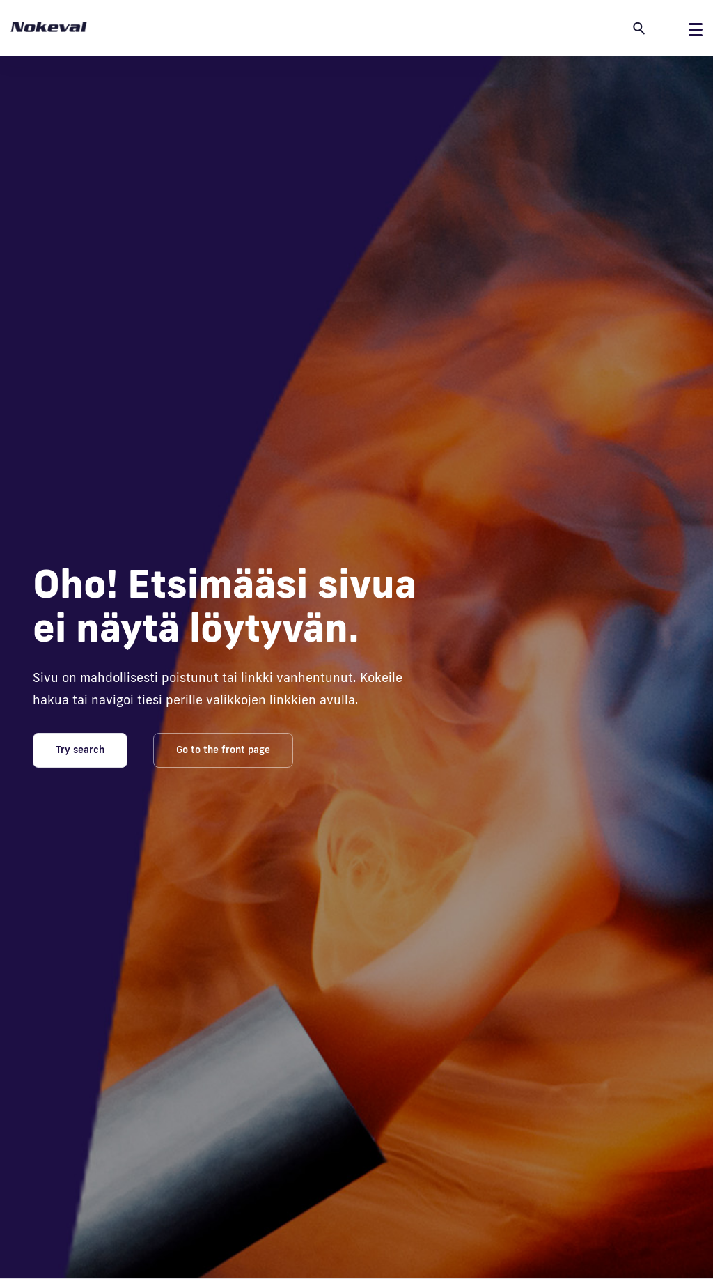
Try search (80, 749)
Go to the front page (223, 749)
